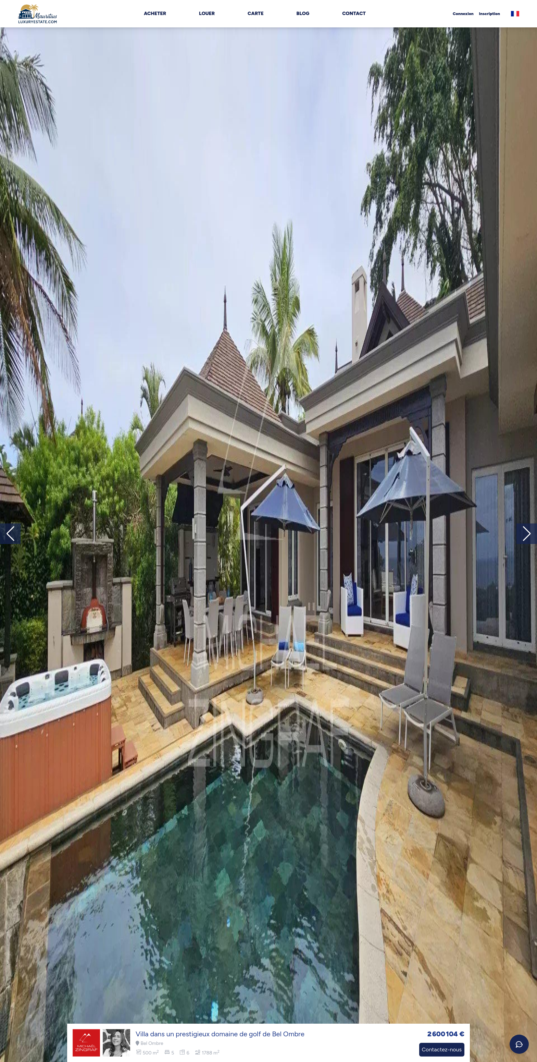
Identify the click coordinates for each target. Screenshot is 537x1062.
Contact (354, 13)
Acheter (155, 13)
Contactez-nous (442, 1049)
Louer (207, 13)
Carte (256, 13)
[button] (526, 533)
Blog (303, 13)
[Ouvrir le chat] (519, 1044)
